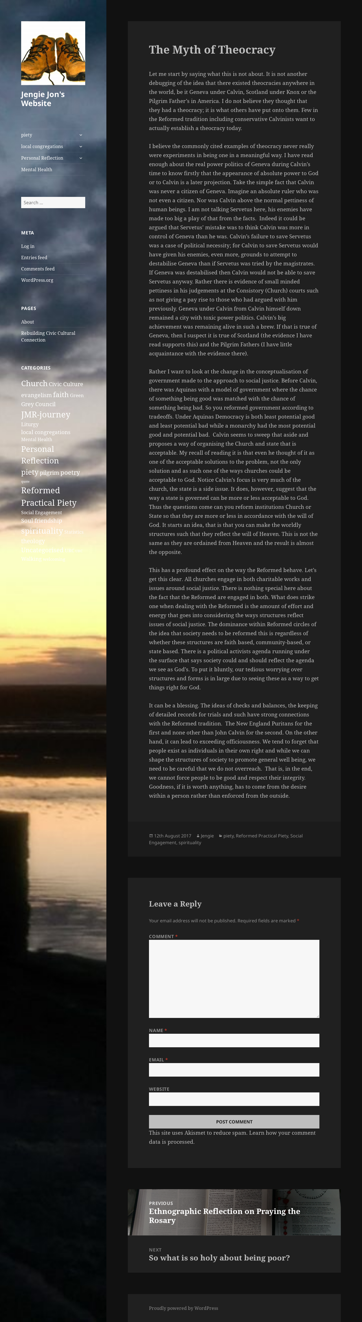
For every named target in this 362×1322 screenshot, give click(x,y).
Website (159, 1089)
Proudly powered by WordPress (183, 1308)
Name (158, 1030)
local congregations (42, 146)
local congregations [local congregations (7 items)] (46, 432)
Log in (27, 246)
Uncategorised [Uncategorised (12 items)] (42, 550)
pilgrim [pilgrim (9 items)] (49, 472)
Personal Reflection (42, 158)
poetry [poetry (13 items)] (70, 472)
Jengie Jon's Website (43, 98)
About (27, 322)
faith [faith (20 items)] (61, 394)
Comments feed (38, 269)
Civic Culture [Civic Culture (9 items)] (66, 384)
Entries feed (34, 257)
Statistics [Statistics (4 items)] (74, 532)
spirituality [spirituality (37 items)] (42, 530)
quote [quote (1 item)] (25, 481)
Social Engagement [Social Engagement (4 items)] (41, 512)
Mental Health (36, 169)
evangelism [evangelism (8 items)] (36, 395)
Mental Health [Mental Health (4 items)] (36, 439)
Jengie (207, 836)
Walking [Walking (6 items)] (31, 558)
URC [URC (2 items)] (79, 550)
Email (158, 1060)
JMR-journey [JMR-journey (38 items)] (45, 414)
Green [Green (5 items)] (77, 395)
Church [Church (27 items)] (34, 383)
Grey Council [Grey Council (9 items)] (38, 404)
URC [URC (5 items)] (69, 550)
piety (26, 135)
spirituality (190, 842)
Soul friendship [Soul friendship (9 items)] (41, 520)
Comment (163, 936)
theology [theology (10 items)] (33, 541)
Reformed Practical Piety (262, 836)
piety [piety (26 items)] (30, 472)
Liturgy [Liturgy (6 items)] (30, 424)
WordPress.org (37, 280)
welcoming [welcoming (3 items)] (54, 559)
